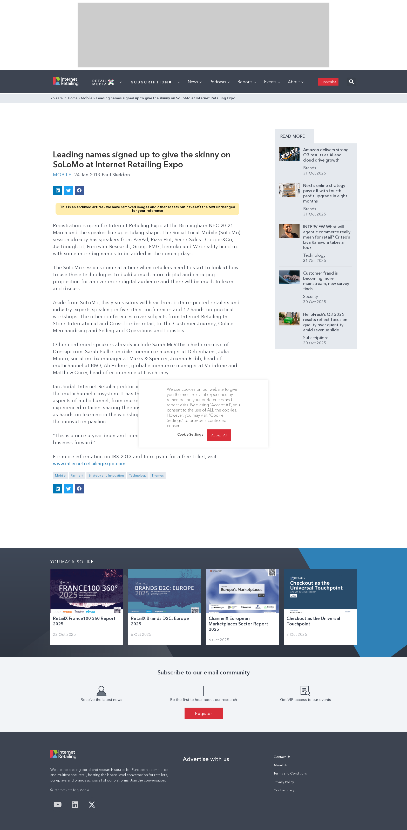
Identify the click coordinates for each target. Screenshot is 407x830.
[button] (351, 82)
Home (73, 98)
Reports (247, 81)
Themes (158, 475)
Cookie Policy (284, 790)
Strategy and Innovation (106, 475)
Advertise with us (206, 759)
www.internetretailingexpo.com (89, 463)
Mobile (86, 98)
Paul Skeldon (116, 175)
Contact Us (282, 757)
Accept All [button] (219, 435)
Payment (77, 475)
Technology (137, 475)
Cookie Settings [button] (190, 434)
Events (272, 81)
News (195, 81)
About (295, 81)
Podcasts (219, 81)
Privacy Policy (284, 782)
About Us (281, 765)
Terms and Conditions (290, 773)
